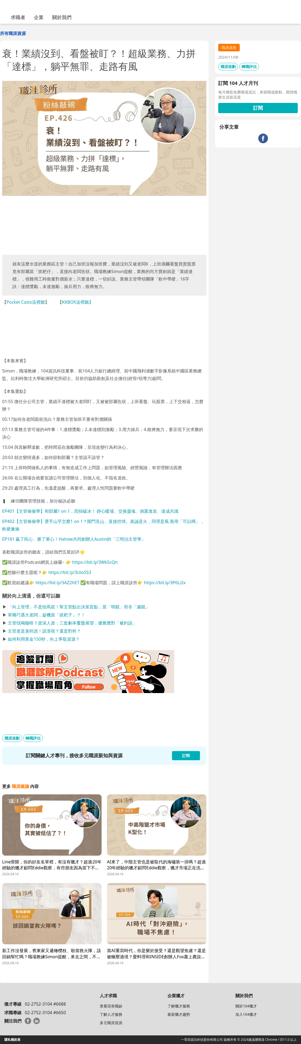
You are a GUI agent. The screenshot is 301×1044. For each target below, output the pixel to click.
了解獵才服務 (178, 1006)
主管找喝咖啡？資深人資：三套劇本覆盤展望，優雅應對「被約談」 (72, 623)
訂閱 (258, 108)
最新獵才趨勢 (178, 1014)
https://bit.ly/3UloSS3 (69, 572)
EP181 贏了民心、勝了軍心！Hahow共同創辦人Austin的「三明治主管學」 (74, 539)
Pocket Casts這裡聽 (25, 302)
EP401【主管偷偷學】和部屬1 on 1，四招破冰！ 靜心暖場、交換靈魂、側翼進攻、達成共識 (90, 511)
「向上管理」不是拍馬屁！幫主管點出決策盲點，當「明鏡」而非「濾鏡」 (79, 607)
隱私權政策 (12, 1039)
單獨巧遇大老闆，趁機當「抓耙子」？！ (46, 615)
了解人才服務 (111, 1014)
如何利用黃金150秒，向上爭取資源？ (44, 639)
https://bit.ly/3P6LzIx (165, 583)
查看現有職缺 (111, 1006)
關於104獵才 (246, 1006)
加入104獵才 (246, 1014)
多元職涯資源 (111, 1022)
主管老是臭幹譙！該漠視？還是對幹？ (44, 631)
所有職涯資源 (13, 33)
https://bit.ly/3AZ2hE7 (57, 583)
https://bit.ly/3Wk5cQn (95, 562)
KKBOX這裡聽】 (77, 302)
